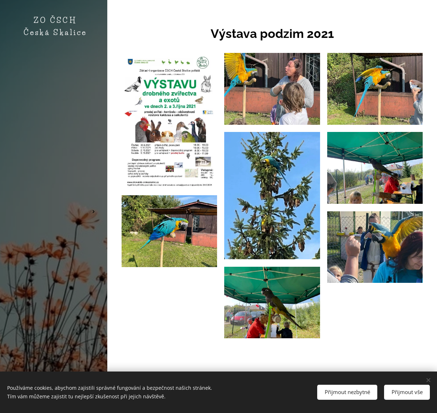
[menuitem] (53, 151)
